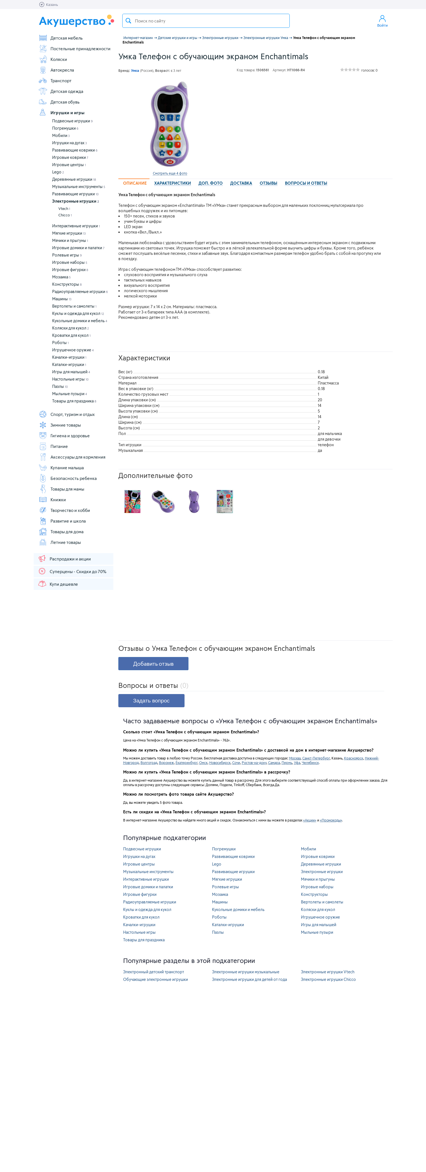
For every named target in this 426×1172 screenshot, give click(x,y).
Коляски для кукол (70, 328)
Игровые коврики (70, 157)
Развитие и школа (62, 520)
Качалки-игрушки (69, 357)
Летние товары (59, 542)
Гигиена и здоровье (64, 435)
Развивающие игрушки (75, 193)
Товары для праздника (74, 401)
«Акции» (309, 820)
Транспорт (55, 80)
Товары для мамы (61, 488)
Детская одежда (60, 91)
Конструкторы (67, 284)
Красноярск (353, 758)
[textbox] (206, 21)
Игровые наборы (69, 262)
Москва (295, 758)
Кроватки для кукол (71, 335)
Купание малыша (61, 467)
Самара (274, 762)
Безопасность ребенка (67, 478)
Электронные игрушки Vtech (327, 971)
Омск (203, 762)
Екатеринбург (186, 762)
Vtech (64, 208)
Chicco (65, 215)
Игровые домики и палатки (78, 247)
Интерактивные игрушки (76, 225)
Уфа (297, 762)
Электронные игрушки (75, 201)
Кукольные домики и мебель (79, 320)
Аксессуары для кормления (71, 456)
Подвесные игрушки (72, 120)
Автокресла (56, 69)
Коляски (52, 59)
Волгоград (149, 762)
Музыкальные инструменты (78, 186)
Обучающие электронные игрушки (155, 979)
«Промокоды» (331, 820)
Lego (58, 172)
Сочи (236, 762)
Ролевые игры (67, 255)
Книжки (52, 499)
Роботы (60, 342)
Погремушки (65, 128)
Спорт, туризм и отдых (66, 414)
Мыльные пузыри (69, 393)
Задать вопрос (151, 701)
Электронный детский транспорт (153, 971)
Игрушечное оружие (73, 349)
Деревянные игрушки (74, 179)
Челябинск (310, 762)
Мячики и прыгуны (70, 240)
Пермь (287, 762)
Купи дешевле (58, 583)
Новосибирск (220, 762)
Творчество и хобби (64, 510)
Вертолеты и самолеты (74, 306)
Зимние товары (59, 424)
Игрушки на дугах (69, 142)
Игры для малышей (71, 371)
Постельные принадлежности (74, 48)
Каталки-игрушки (69, 364)
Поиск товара (128, 21)
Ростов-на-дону (254, 762)
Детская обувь (59, 101)
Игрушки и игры (61, 112)
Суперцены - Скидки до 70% (72, 571)
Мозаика (61, 276)
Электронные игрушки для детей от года (249, 979)
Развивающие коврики (75, 150)
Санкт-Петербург (316, 758)
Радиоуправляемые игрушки (80, 291)
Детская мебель (60, 37)
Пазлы (60, 386)
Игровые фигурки (70, 269)
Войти (382, 21)
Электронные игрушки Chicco (328, 979)
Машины (62, 298)
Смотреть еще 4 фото (170, 173)
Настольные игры (70, 379)
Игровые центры (69, 164)
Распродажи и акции (64, 558)
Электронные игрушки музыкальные (245, 971)
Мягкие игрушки (69, 233)
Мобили (61, 135)
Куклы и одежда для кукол (78, 313)
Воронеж (166, 762)
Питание (53, 446)
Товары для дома (61, 531)
